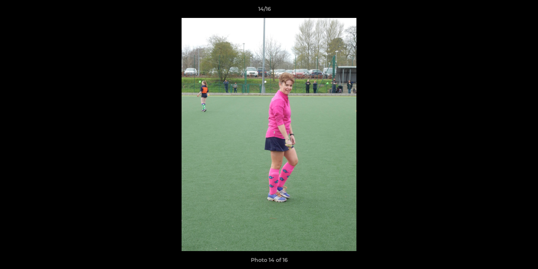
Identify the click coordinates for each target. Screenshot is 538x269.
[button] (506, 10)
